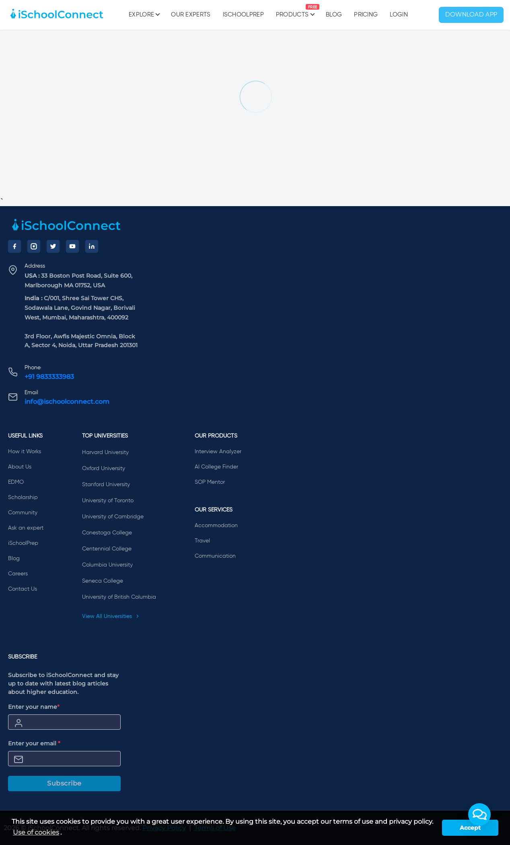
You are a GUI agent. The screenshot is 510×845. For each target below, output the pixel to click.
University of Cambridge (113, 517)
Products (292, 11)
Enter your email (34, 743)
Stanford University (106, 484)
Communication (215, 556)
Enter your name (34, 706)
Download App (471, 15)
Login (399, 15)
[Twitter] (53, 246)
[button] (479, 814)
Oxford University (103, 468)
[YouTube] (72, 246)
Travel (202, 541)
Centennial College (107, 549)
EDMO (16, 482)
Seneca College (102, 581)
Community (22, 513)
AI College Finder (216, 467)
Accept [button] (470, 827)
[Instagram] (33, 246)
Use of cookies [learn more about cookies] (36, 832)
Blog (334, 15)
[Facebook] (14, 246)
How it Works (24, 451)
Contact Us (22, 589)
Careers (18, 574)
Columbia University (107, 565)
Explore (144, 14)
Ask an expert (25, 528)
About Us (19, 467)
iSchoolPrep (243, 15)
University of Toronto (108, 500)
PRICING (366, 15)
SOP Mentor (210, 482)
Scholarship (23, 497)
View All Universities (110, 616)
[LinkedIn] (91, 246)
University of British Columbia (119, 597)
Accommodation (216, 525)
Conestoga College (107, 533)
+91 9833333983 (49, 377)
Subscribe (64, 783)
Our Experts (190, 15)
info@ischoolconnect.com (67, 401)
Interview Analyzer (218, 451)
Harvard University (105, 452)
